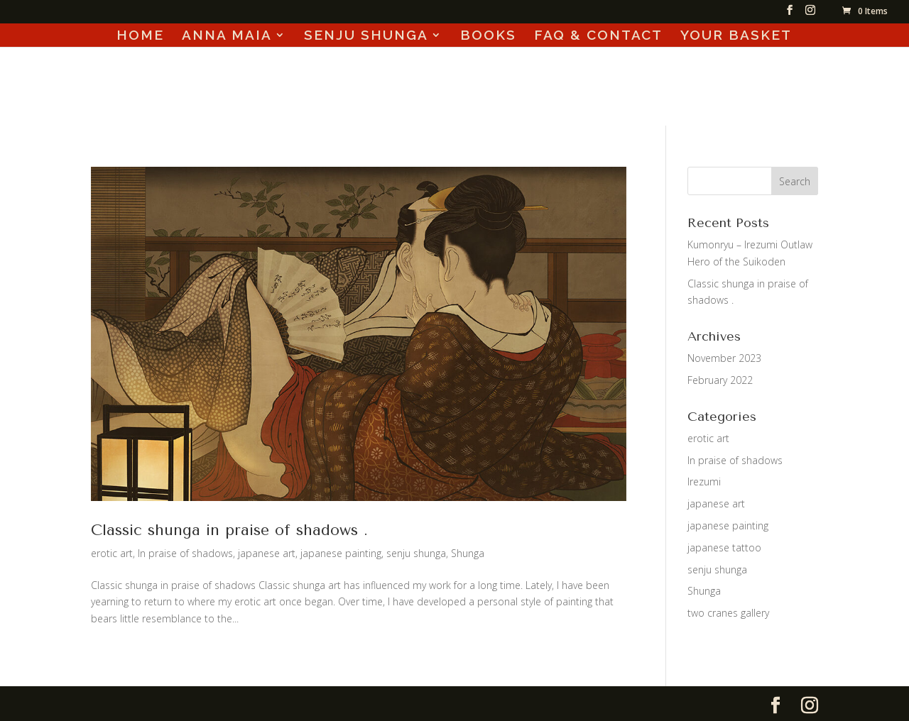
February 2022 (720, 380)
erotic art (112, 553)
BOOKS (488, 36)
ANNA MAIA (227, 36)
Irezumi (704, 481)
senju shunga (416, 553)
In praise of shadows (185, 553)
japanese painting (340, 553)
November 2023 (724, 358)
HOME (140, 36)
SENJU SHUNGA (366, 36)
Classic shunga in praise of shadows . (229, 530)
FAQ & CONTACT (598, 36)
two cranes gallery (728, 613)
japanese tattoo (724, 547)
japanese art (266, 553)
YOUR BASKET (736, 36)
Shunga (467, 553)
